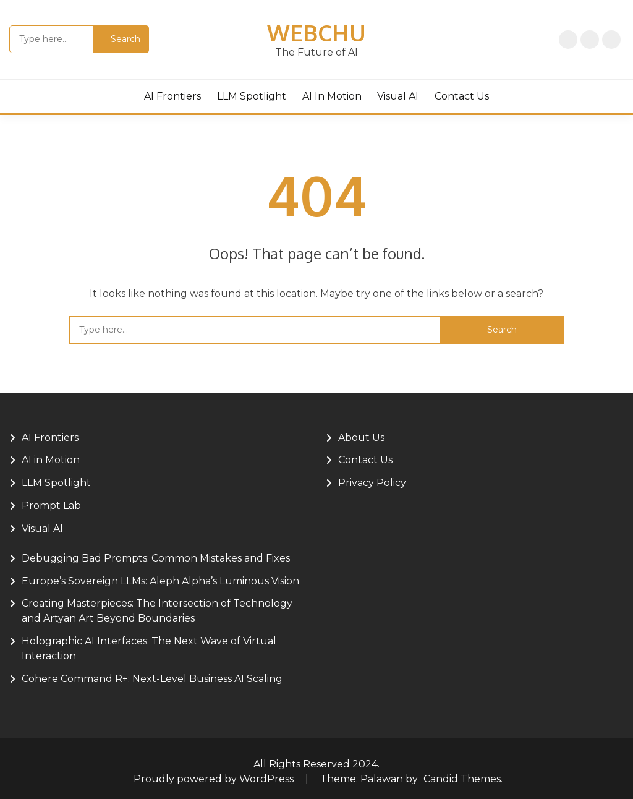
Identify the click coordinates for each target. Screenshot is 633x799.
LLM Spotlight (251, 96)
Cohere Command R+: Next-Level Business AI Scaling (152, 679)
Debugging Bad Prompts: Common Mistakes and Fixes (156, 558)
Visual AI (397, 96)
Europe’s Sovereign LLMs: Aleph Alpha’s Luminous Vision (160, 581)
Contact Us (462, 96)
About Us (611, 39)
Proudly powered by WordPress (215, 779)
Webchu (316, 32)
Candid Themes (462, 779)
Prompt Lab (51, 505)
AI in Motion (332, 96)
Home (568, 39)
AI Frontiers (172, 96)
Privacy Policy (589, 39)
